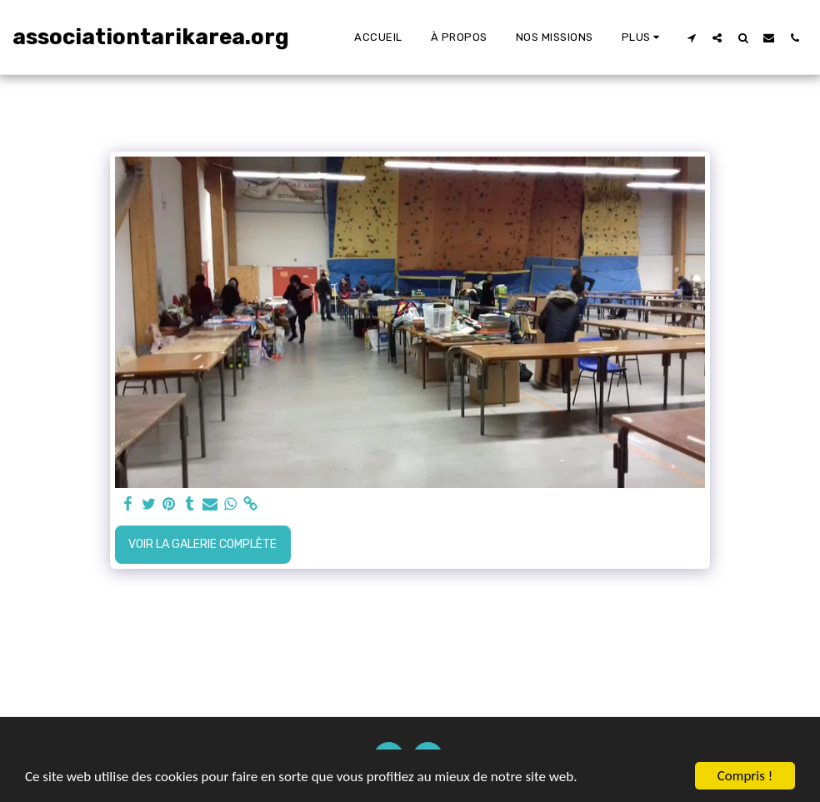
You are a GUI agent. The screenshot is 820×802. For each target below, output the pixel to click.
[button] (691, 37)
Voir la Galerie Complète (202, 544)
